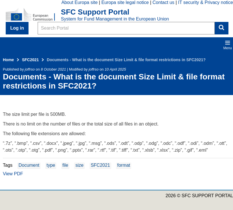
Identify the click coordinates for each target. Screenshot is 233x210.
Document (29, 165)
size (79, 165)
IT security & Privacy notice (205, 2)
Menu (227, 45)
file (65, 165)
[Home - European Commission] (33, 15)
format (123, 165)
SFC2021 (30, 59)
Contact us (163, 2)
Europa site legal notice (125, 2)
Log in (17, 28)
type (50, 165)
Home (8, 59)
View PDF (13, 173)
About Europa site (79, 2)
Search (221, 28)
